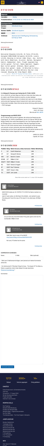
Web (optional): (34, 255)
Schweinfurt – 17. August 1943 (10, 393)
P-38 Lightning (7, 433)
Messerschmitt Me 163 (9, 429)
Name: (2, 255)
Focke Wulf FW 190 (8, 426)
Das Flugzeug (6, 406)
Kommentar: (4, 273)
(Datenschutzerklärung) (7, 270)
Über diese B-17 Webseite (9, 444)
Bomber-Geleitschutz (8, 422)
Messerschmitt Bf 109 (8, 427)
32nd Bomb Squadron (18, 30)
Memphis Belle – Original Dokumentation (13, 411)
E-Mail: (17, 255)
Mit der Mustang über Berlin (10, 395)
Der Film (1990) (7, 413)
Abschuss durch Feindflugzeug (20, 36)
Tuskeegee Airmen (8, 424)
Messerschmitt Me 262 (9, 431)
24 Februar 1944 (16, 37)
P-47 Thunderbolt (7, 435)
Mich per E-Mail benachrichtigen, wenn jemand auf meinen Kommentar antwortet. (21, 261)
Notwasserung (33, 36)
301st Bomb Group (17, 26)
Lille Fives (5, 391)
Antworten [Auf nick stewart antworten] (38, 224)
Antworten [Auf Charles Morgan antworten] (38, 205)
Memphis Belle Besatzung (9, 408)
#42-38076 (40, 112)
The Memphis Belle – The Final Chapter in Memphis (16, 415)
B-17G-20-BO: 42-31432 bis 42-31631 (23, 19)
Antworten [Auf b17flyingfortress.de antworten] (38, 246)
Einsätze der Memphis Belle (10, 409)
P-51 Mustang (6, 436)
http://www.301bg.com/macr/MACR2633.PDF (19, 237)
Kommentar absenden (7, 367)
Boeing (15, 17)
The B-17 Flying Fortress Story (22, 73)
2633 (13, 33)
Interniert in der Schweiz (9, 398)
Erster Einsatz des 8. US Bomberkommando (14, 389)
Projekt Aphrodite (7, 397)
